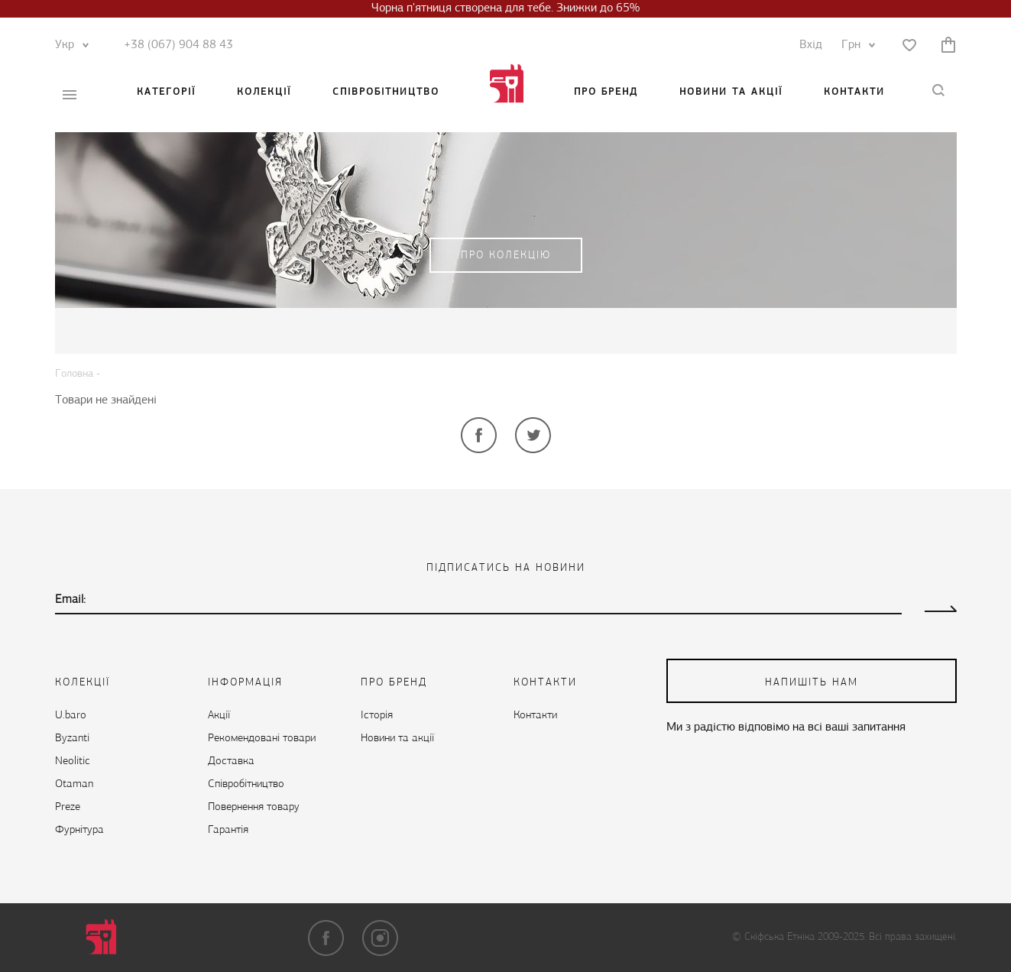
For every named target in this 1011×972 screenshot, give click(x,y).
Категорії (166, 92)
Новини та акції (731, 92)
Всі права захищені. (913, 937)
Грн (854, 45)
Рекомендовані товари (262, 738)
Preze (67, 807)
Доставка (231, 761)
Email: (70, 600)
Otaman (74, 784)
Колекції (264, 92)
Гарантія (228, 830)
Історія (377, 715)
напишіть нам (811, 682)
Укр (68, 45)
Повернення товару (254, 807)
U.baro (70, 715)
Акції (219, 715)
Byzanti (72, 738)
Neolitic (72, 761)
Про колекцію (506, 255)
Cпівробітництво (385, 92)
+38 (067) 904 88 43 (178, 45)
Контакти (854, 92)
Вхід (810, 45)
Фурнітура (79, 830)
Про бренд (606, 92)
